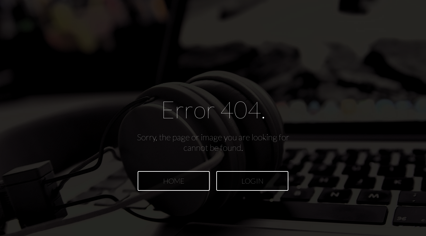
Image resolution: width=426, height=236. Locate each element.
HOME (173, 180)
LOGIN (252, 180)
